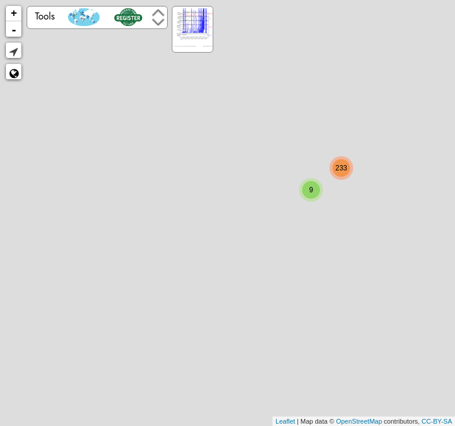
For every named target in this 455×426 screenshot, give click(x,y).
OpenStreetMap (359, 421)
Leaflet (285, 421)
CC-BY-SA (436, 421)
